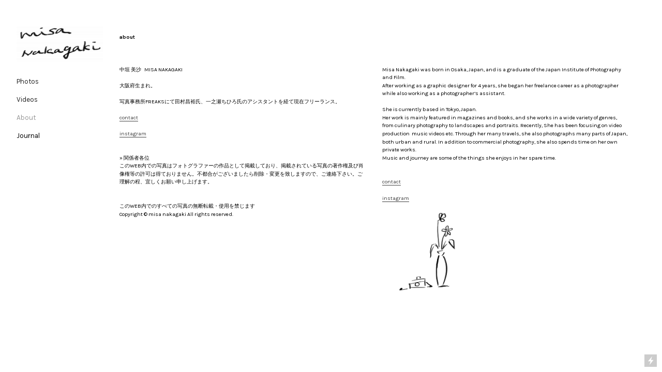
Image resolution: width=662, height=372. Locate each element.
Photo (26, 81)
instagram (132, 133)
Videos (27, 99)
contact (128, 117)
